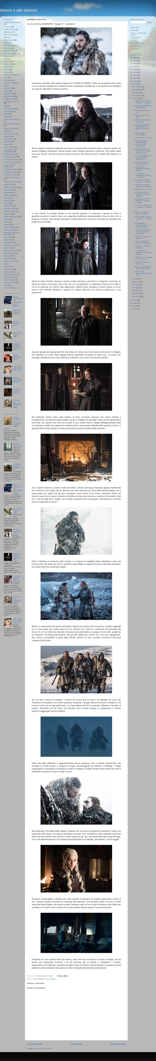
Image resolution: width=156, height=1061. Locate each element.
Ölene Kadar (8, 206)
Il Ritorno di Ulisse (10, 128)
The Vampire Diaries (11, 274)
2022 (135, 69)
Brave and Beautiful (10, 53)
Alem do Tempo (9, 35)
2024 (135, 63)
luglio (137, 279)
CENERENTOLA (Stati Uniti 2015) (142, 121)
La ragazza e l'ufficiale (11, 169)
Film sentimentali (9, 109)
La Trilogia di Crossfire (11, 182)
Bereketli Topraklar (10, 45)
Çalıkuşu (7, 61)
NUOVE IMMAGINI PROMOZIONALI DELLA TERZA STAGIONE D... (141, 143)
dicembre (138, 87)
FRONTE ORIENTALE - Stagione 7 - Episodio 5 (143, 185)
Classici (6, 69)
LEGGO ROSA (136, 37)
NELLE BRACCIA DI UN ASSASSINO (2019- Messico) (17, 301)
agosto (137, 98)
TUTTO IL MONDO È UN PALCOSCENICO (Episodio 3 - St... (142, 157)
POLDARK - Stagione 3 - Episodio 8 (142, 247)
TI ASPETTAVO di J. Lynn (143, 189)
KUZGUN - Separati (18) (17, 444)
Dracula (6, 91)
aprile (137, 287)
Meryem (6, 198)
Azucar (6, 43)
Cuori (5, 77)
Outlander (7, 214)
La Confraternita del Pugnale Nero (10, 150)
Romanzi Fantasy (10, 227)
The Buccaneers (9, 272)
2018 (135, 81)
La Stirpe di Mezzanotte (12, 177)
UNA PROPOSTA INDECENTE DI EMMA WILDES (143, 252)
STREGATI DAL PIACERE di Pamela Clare (143, 258)
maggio (137, 285)
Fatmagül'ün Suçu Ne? (11, 101)
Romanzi (7, 224)
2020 (135, 75)
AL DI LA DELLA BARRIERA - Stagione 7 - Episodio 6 (142, 175)
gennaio (137, 296)
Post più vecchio (117, 1044)
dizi (5, 85)
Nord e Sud (8, 200)
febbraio (138, 293)
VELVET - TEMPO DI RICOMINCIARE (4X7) (142, 242)
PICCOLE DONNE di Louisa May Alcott (141, 163)
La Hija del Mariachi (10, 162)
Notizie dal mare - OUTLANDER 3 (140, 134)
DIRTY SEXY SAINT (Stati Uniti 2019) (17, 368)
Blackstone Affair (9, 51)
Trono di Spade (50, 979)
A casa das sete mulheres (12, 22)
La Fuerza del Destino (11, 159)
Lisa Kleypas (8, 190)
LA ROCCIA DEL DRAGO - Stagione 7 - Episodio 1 (143, 218)
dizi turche (7, 88)
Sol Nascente (8, 258)
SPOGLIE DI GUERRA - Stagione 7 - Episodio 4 (143, 181)
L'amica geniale (9, 147)
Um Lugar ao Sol (9, 282)
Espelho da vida (9, 99)
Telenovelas (8, 269)
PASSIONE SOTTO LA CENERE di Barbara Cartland (142, 200)
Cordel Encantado (10, 75)
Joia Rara (7, 136)
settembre (138, 95)
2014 (135, 306)
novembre (138, 89)
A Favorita (7, 27)
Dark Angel (7, 80)
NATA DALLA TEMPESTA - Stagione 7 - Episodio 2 (143, 207)
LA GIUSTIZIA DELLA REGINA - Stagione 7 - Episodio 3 (142, 194)
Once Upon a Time (10, 208)
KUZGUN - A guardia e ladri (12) (17, 578)
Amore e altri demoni (18, 10)
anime (6, 37)
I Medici (6, 117)
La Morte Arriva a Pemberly (9, 166)
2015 (135, 303)
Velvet (6, 285)
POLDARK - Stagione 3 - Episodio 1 (17, 312)
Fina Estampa (8, 111)
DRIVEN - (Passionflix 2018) (17, 357)
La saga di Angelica (10, 172)
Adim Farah (8, 32)
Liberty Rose (137, 46)
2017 (135, 84)
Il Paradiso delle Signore (12, 124)
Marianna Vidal (9, 195)
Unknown (136, 49)
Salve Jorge (8, 237)
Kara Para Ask (9, 139)
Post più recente (34, 1044)
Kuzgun (6, 144)
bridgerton (7, 56)
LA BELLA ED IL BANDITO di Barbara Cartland (142, 168)
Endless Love (8, 93)
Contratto (7, 72)
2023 (135, 66)
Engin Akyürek (9, 96)
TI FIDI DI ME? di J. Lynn (142, 138)
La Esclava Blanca (10, 157)
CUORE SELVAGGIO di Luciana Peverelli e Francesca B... (142, 231)
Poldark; (6, 219)
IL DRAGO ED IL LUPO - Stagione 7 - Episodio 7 (143, 102)
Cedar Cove (8, 64)
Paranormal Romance (11, 216)
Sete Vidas (7, 256)
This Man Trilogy (9, 277)
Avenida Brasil (9, 40)
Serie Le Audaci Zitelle (11, 250)
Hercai (6, 114)
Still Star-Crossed (10, 261)
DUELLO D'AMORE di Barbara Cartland (141, 213)
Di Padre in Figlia (9, 83)
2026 (135, 57)
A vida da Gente (9, 29)
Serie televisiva (39, 979)
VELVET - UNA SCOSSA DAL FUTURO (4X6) (142, 267)
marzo (137, 290)
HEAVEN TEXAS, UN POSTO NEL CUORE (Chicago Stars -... (142, 150)
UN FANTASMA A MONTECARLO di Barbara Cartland (141, 225)
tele (5, 264)
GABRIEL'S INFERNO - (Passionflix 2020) (17, 346)
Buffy (5, 59)
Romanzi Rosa (9, 230)
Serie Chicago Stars (10, 245)
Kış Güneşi (7, 142)
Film (5, 106)
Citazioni (7, 67)
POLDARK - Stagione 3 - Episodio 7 (142, 263)
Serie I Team (8, 248)
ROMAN (6, 222)
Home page (76, 1044)
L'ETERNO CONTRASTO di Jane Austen (143, 106)
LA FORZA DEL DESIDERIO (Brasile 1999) (17, 404)
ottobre (137, 92)
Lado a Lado (8, 184)
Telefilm (6, 266)
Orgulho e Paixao (10, 211)
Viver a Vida (8, 288)
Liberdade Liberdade (11, 187)
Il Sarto (6, 131)
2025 (135, 60)
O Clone (6, 203)
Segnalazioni (8, 242)
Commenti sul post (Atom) (42, 1049)
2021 (135, 72)
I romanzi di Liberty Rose (12, 119)
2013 (135, 309)
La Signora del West (10, 175)
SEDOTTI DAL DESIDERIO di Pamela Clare (142, 273)
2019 (135, 78)
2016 (135, 300)
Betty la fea (8, 48)
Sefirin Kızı (7, 240)
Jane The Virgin (9, 133)
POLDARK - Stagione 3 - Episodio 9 (17, 391)
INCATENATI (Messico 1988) (17, 334)
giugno (137, 282)
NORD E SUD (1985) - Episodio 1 (17, 379)
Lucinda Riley (8, 192)
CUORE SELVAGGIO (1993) (17, 323)
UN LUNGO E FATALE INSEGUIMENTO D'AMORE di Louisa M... (142, 127)
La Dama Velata (9, 154)
